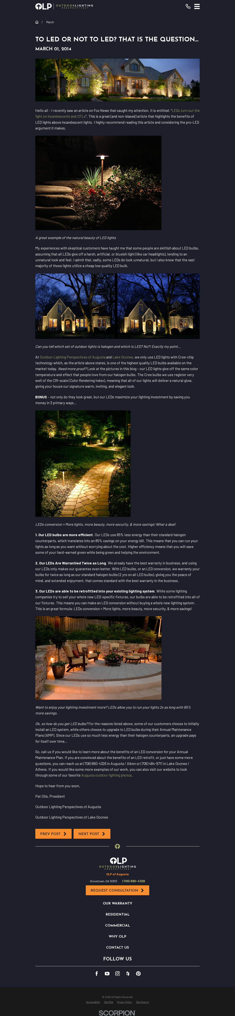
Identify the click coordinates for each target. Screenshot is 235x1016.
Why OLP (117, 937)
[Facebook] (96, 973)
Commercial (117, 926)
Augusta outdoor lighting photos (106, 775)
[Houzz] (128, 973)
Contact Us (117, 948)
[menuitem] (93, 1002)
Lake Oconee (123, 357)
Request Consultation (118, 890)
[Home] (64, 6)
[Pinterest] (138, 973)
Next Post (92, 834)
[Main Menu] (197, 6)
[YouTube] (107, 973)
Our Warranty (117, 903)
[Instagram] (117, 973)
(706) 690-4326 (133, 881)
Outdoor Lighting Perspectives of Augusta (72, 357)
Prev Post (53, 834)
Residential (118, 915)
